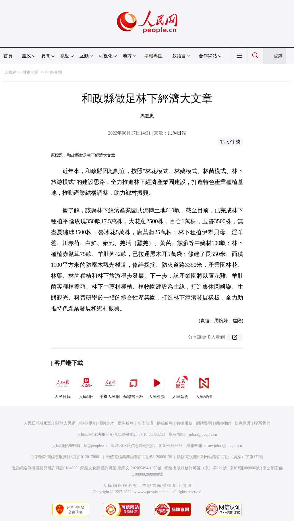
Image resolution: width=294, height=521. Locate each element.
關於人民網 (65, 423)
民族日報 (177, 133)
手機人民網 (110, 386)
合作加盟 (145, 423)
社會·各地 (53, 72)
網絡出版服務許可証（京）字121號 (196, 468)
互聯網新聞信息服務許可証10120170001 (66, 457)
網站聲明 (204, 423)
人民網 (10, 72)
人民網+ (86, 386)
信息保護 (243, 423)
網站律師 (223, 423)
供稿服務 (165, 423)
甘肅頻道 (31, 72)
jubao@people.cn (203, 434)
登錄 (278, 55)
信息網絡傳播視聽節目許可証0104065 (44, 468)
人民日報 (63, 386)
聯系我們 (262, 423)
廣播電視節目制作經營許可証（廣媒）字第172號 (220, 457)
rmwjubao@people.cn (224, 446)
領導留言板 (133, 386)
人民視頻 (157, 386)
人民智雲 (180, 386)
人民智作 (204, 386)
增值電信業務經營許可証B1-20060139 (139, 457)
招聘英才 (106, 423)
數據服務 (184, 423)
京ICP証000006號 (245, 468)
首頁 (8, 55)
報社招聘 (87, 423)
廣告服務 (126, 423)
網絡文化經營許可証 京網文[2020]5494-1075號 (121, 468)
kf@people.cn (95, 446)
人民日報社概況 (38, 423)
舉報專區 (153, 55)
